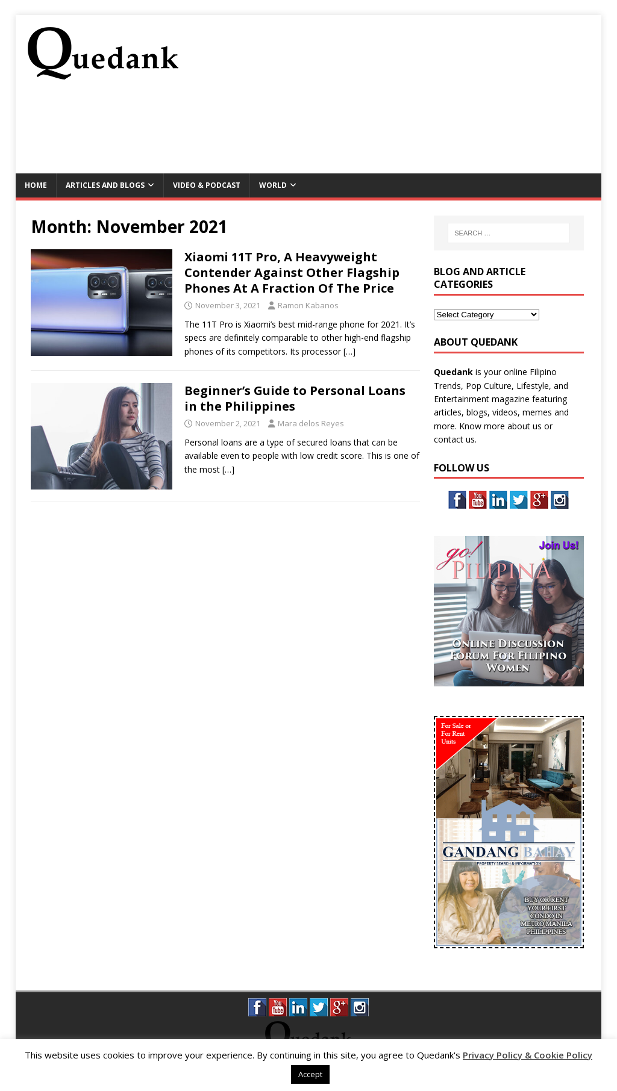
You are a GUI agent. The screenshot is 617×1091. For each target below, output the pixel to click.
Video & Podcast (206, 185)
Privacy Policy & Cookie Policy (527, 1055)
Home (36, 185)
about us (524, 426)
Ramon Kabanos (308, 305)
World (273, 185)
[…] (349, 351)
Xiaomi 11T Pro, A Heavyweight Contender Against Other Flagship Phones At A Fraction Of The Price (291, 272)
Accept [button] (310, 1074)
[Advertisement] (370, 131)
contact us (454, 439)
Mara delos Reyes (311, 423)
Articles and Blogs (105, 185)
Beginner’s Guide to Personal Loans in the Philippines (295, 398)
